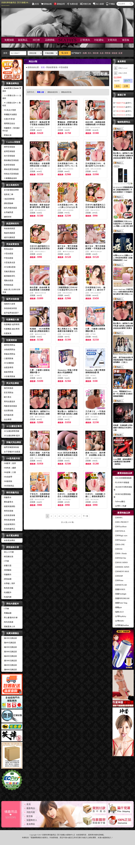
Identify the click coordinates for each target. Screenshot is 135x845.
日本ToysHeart (120, 527)
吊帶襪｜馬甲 (8, 584)
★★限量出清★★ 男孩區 (11, 89)
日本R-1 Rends (120, 554)
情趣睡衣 (6, 575)
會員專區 (30, 824)
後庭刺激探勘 (8, 506)
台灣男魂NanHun (121, 625)
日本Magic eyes (120, 536)
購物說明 (59, 4)
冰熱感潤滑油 (8, 350)
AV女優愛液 (8, 363)
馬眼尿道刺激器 (9, 406)
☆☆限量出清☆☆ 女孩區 (11, 97)
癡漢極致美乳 (8, 276)
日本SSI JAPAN (121, 563)
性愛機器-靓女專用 (10, 329)
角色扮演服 (7, 588)
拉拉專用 (6, 420)
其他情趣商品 (8, 529)
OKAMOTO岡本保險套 (123, 488)
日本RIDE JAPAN (121, 567)
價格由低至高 (52, 92)
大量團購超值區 (9, 178)
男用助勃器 (7, 285)
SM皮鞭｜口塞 (9, 472)
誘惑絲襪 (6, 579)
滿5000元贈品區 (9, 661)
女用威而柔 (7, 212)
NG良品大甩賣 (9, 110)
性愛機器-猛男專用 (10, 324)
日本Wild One (120, 558)
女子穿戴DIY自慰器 (11, 452)
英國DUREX (119, 589)
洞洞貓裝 (6, 570)
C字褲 (5, 561)
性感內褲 (6, 597)
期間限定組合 (8, 124)
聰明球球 (6, 217)
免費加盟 (72, 4)
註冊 (126, 86)
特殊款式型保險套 (10, 174)
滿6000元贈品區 (9, 665)
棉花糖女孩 (7, 557)
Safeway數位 (119, 502)
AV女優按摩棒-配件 (11, 436)
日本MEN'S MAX (121, 571)
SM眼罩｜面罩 (9, 463)
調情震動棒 (7, 203)
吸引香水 (6, 397)
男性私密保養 (8, 520)
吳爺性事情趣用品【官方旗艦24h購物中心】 (15, 4)
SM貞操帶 (7, 477)
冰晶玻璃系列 (8, 524)
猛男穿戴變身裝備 (10, 447)
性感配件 (6, 592)
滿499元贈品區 (9, 643)
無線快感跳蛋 (8, 233)
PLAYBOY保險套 (121, 482)
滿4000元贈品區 (9, 656)
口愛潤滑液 (7, 359)
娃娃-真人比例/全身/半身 (11, 290)
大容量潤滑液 (8, 376)
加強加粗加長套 (9, 308)
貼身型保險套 (8, 165)
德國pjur (118, 607)
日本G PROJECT (121, 522)
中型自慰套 (7, 258)
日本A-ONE (119, 545)
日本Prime (118, 580)
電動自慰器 (7, 280)
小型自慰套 (7, 254)
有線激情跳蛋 (8, 228)
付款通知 (99, 40)
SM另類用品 (8, 486)
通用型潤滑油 (8, 345)
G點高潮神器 (8, 199)
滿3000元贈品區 (9, 652)
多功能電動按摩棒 (10, 190)
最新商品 (22, 40)
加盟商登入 (31, 820)
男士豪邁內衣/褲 (9, 618)
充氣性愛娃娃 (8, 272)
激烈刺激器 (7, 388)
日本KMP (118, 576)
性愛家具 (6, 333)
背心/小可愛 (8, 552)
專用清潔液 (7, 511)
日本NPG (118, 518)
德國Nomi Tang (120, 603)
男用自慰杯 (7, 249)
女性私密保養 (8, 515)
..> (79, 516)
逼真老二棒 (7, 194)
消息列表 (30, 812)
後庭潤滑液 (7, 372)
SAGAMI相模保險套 (123, 478)
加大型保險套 (8, 156)
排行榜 (36, 40)
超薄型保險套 (8, 151)
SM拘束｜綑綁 (9, 468)
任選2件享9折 (8, 119)
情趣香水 (6, 497)
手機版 (110, 4)
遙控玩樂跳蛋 (8, 237)
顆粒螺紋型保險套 (10, 160)
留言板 (125, 40)
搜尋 (65, 53)
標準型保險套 (8, 147)
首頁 (35, 4)
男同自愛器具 (8, 402)
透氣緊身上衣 (8, 627)
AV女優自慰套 (9, 267)
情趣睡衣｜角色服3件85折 (11, 129)
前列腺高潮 (7, 415)
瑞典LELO (119, 612)
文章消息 (112, 40)
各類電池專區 (8, 540)
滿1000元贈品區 (9, 638)
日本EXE (118, 549)
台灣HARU (119, 621)
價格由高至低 (66, 92)
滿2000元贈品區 (9, 647)
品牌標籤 (50, 40)
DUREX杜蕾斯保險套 (122, 495)
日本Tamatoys (120, 540)
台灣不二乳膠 (120, 506)
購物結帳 (46, 4)
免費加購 (9, 40)
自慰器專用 (7, 367)
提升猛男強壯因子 (10, 313)
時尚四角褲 (7, 622)
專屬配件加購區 (9, 115)
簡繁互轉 (85, 4)
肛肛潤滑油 (7, 393)
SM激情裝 (7, 481)
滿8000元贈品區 (9, 670)
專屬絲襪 (6, 613)
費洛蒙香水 (7, 502)
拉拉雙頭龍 (7, 411)
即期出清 (6, 135)
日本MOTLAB (120, 585)
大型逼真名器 (8, 263)
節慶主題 (6, 566)
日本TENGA (119, 531)
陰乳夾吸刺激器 (9, 208)
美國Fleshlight (120, 594)
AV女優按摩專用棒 (10, 431)
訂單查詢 (85, 40)
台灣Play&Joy (120, 616)
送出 (118, 86)
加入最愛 (98, 4)
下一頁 (85, 516)
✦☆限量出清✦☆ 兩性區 (11, 104)
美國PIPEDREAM (121, 598)
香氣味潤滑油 (8, 354)
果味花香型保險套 (10, 169)
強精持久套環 (8, 304)
